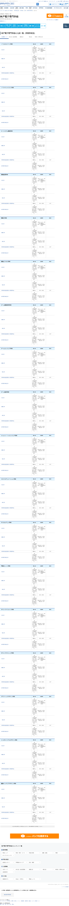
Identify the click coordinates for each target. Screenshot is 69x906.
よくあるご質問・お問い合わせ (62, 1)
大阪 (5, 904)
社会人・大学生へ (66, 26)
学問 (27, 8)
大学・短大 (35, 8)
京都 (3, 904)
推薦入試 (21, 36)
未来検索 (6, 8)
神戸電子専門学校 (30, 10)
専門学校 (41, 8)
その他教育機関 (48, 8)
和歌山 (13, 904)
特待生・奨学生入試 (39, 36)
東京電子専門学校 (7, 894)
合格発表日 (5, 872)
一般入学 (3, 67)
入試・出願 (66, 8)
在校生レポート (14, 26)
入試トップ (5, 869)
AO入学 (2, 49)
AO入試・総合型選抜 (13, 36)
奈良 (10, 904)
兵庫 (25, 10)
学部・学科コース (8, 26)
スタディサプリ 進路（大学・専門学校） (6, 10)
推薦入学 (3, 58)
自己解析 (12, 8)
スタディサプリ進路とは (43, 1)
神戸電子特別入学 (4, 79)
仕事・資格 (21, 8)
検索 (37, 4)
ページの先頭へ (66, 886)
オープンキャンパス (58, 8)
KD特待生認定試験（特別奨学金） (8, 72)
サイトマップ (51, 1)
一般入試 (30, 36)
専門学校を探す (16, 10)
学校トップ (3, 25)
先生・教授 (20, 25)
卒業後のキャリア (26, 26)
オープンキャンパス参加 (52, 19)
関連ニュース (32, 879)
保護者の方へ (6, 879)
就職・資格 (31, 25)
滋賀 (0, 904)
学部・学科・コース (20, 852)
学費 (56, 852)
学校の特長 (31, 852)
